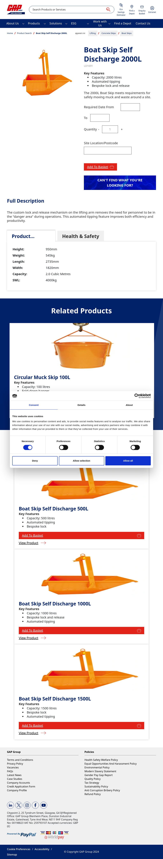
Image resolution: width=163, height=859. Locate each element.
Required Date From (99, 107)
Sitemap (12, 854)
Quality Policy (93, 779)
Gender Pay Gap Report (99, 775)
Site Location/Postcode (101, 143)
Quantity (90, 129)
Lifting (93, 33)
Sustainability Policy (96, 786)
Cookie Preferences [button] (18, 849)
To (85, 118)
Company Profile (17, 790)
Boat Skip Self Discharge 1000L (55, 604)
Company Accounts (18, 782)
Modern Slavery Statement (100, 771)
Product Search (24, 33)
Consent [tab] (34, 405)
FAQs (10, 771)
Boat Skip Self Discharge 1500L (55, 699)
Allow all (128, 460)
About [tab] (129, 405)
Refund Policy (93, 794)
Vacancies (13, 767)
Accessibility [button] (42, 849)
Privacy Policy (15, 763)
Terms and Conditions (20, 760)
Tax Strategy (92, 782)
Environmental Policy (97, 767)
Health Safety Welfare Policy (101, 760)
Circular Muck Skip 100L (42, 377)
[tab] (31, 236)
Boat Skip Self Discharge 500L (53, 508)
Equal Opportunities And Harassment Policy (111, 763)
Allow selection (81, 460)
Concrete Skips (109, 33)
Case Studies (14, 779)
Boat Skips (127, 33)
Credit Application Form (21, 786)
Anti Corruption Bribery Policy (102, 790)
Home (10, 33)
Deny (35, 460)
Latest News (14, 775)
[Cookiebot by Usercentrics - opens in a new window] (137, 395)
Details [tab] (81, 405)
